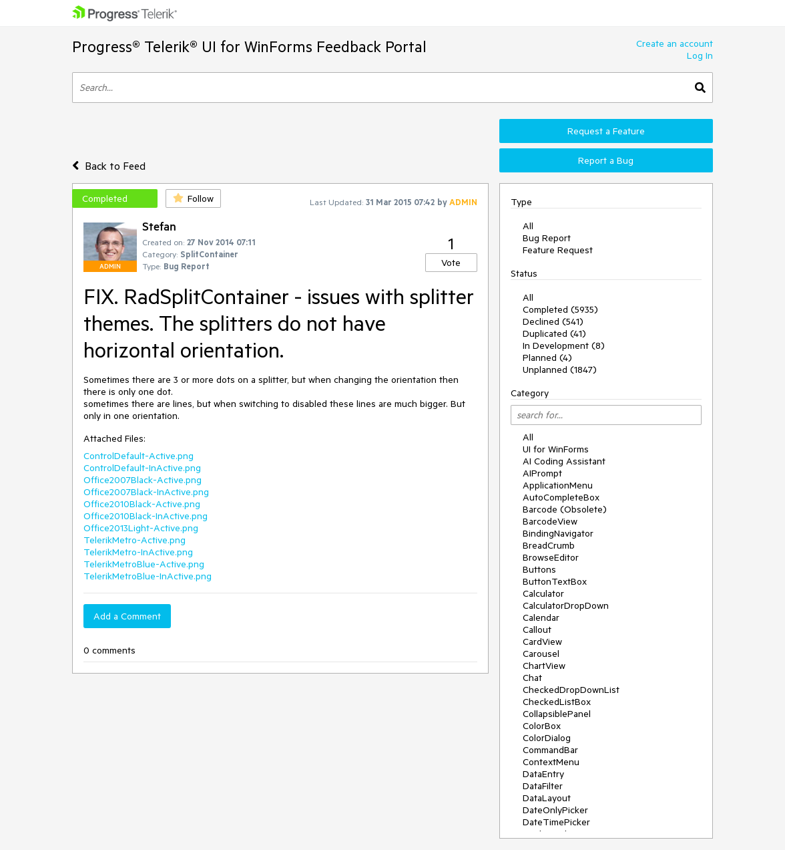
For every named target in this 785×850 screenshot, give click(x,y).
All (528, 226)
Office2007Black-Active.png (142, 480)
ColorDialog (547, 738)
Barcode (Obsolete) (565, 509)
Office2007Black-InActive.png (146, 492)
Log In (700, 55)
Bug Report (547, 238)
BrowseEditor (551, 557)
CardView (542, 641)
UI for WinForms (556, 449)
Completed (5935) (560, 309)
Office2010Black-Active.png (141, 504)
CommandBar (550, 750)
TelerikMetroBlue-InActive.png (147, 576)
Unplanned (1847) (560, 370)
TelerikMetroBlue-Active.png (143, 564)
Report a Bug (605, 160)
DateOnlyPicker (555, 810)
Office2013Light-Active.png (140, 528)
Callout (537, 629)
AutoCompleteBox (561, 497)
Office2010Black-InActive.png (145, 516)
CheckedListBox (557, 702)
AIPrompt (542, 473)
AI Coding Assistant (564, 461)
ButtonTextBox (555, 581)
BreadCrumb (549, 545)
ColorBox (542, 726)
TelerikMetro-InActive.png (138, 552)
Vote (451, 263)
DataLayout (547, 798)
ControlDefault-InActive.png (142, 468)
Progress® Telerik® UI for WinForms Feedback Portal (249, 46)
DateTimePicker (556, 822)
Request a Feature (606, 131)
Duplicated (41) (554, 333)
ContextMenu (551, 762)
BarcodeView (550, 521)
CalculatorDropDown (566, 605)
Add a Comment (127, 616)
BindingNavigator (558, 533)
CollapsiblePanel (557, 714)
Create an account (674, 43)
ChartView (544, 666)
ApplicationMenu (558, 485)
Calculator (543, 593)
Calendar (541, 617)
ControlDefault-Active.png (138, 456)
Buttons (539, 569)
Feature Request (558, 250)
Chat (532, 678)
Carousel (541, 654)
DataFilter (543, 786)
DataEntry (543, 774)
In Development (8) (564, 345)
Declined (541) (553, 321)
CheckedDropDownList (571, 690)
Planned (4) (547, 357)
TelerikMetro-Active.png (134, 540)
